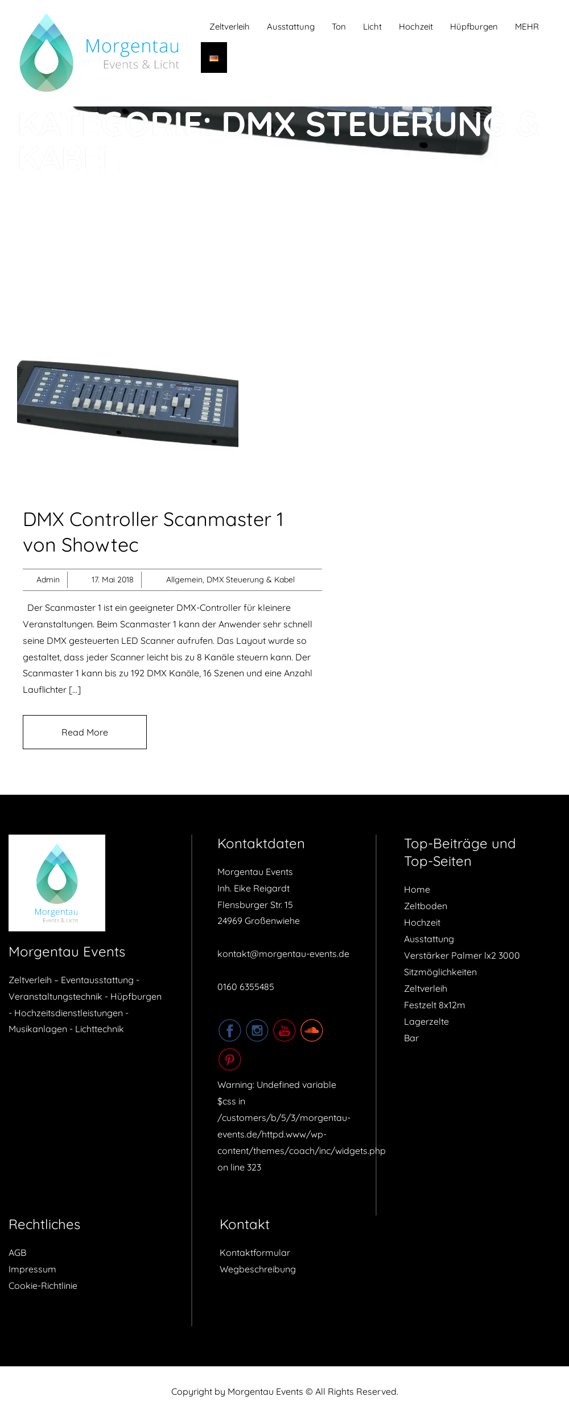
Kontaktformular (255, 1252)
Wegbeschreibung (258, 1269)
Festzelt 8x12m (434, 1005)
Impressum (32, 1269)
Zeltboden (425, 905)
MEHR (527, 26)
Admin (48, 579)
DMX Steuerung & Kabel (251, 579)
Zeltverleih (229, 26)
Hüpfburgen (474, 26)
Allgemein (184, 579)
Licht (372, 26)
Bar (411, 1038)
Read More (84, 732)
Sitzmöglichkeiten (440, 971)
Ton (339, 26)
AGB (17, 1252)
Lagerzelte (426, 1021)
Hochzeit (416, 26)
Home (417, 889)
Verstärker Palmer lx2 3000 (462, 955)
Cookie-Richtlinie (43, 1285)
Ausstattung (291, 26)
